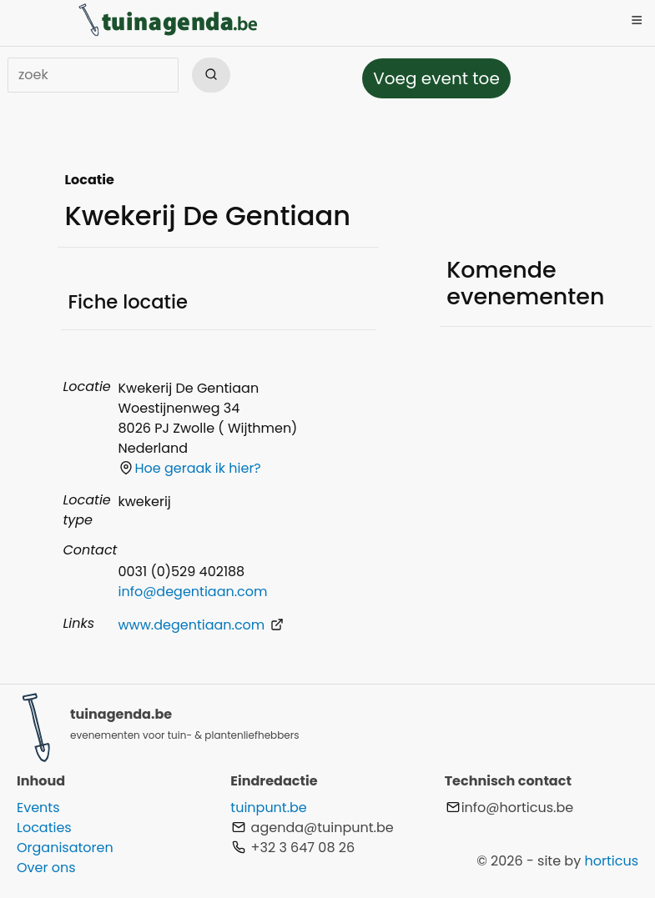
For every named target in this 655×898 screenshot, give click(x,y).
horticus (611, 860)
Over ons (46, 867)
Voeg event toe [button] (436, 78)
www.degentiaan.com (200, 625)
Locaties (44, 827)
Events (38, 807)
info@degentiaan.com (192, 591)
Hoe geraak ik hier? (189, 468)
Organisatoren (65, 847)
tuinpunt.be (268, 807)
